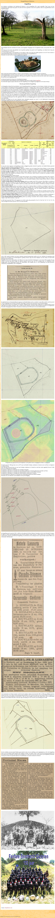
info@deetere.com (8, 907)
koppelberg (38, 80)
